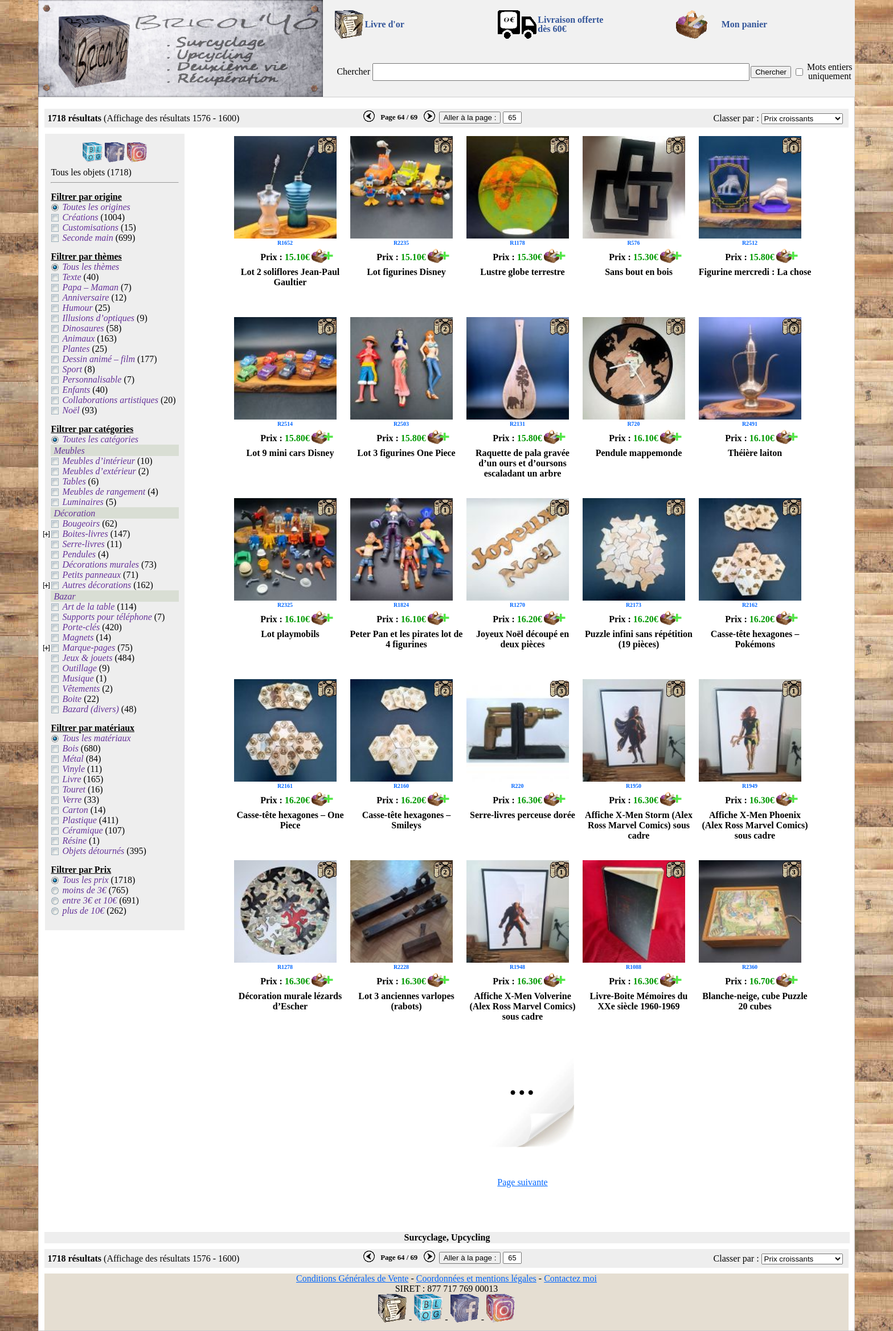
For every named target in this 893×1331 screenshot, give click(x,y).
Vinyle (73, 769)
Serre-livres (83, 544)
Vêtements (81, 688)
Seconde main (87, 238)
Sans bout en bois (639, 272)
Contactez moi (570, 1278)
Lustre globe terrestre (522, 272)
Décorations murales (100, 564)
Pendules (79, 554)
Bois (70, 748)
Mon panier (744, 24)
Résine (74, 840)
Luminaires (82, 502)
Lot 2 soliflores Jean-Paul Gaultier (290, 277)
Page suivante (522, 1182)
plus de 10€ (83, 910)
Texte (71, 277)
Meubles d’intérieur (98, 461)
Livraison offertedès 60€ (570, 24)
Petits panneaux (91, 575)
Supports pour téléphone (106, 617)
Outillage (79, 668)
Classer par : (736, 118)
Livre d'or (384, 24)
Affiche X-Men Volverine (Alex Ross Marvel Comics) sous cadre (522, 1006)
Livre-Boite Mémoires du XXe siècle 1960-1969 (639, 1001)
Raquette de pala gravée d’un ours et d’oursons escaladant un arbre (523, 463)
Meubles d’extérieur (99, 471)
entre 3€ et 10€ (89, 900)
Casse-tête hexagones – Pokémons (755, 639)
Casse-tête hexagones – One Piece (290, 820)
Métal (72, 758)
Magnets (77, 637)
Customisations (90, 227)
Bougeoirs (81, 523)
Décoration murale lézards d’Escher (290, 1001)
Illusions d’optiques (98, 318)
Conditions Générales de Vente (352, 1278)
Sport (72, 369)
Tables (73, 481)
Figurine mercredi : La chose (755, 272)
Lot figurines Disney (406, 272)
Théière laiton (755, 453)
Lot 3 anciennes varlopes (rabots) (406, 1001)
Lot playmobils (290, 634)
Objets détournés (93, 851)
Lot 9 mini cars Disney (290, 453)
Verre (71, 799)
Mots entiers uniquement (830, 71)
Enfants (76, 390)
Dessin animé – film (98, 359)
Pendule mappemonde (639, 453)
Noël (70, 410)
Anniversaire (85, 297)
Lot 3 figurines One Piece (406, 453)
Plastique (79, 820)
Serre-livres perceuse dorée (522, 815)
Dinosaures (83, 328)
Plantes (75, 349)
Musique (77, 678)
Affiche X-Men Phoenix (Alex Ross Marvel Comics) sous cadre (755, 825)
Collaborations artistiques (110, 400)
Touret (73, 789)
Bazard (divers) (90, 709)
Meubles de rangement (103, 491)
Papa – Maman (90, 287)
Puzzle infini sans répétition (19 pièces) (639, 639)
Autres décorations (96, 585)
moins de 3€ (84, 890)
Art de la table (88, 606)
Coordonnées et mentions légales (476, 1278)
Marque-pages (88, 647)
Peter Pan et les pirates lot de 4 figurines (406, 639)
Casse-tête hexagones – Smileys (406, 820)
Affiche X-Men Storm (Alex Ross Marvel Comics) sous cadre (639, 825)
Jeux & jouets (87, 658)
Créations (80, 217)
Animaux (78, 338)
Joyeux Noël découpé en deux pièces (522, 639)
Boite (71, 699)
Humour (77, 308)
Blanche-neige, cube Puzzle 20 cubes (754, 1001)
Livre (71, 779)
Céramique (82, 830)
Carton (75, 810)
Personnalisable (91, 379)
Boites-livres (85, 534)
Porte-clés (81, 627)
